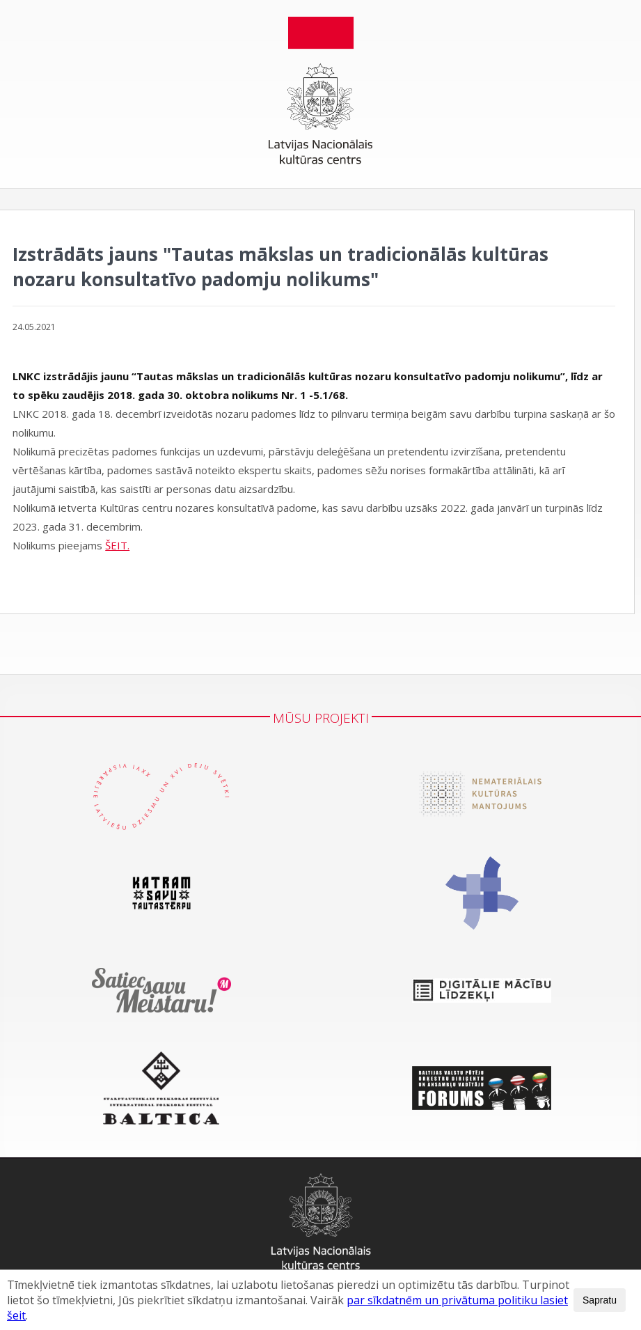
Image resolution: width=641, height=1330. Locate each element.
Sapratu (600, 1300)
